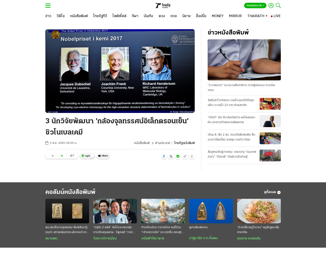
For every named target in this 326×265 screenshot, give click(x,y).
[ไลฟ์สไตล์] (119, 16)
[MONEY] (218, 16)
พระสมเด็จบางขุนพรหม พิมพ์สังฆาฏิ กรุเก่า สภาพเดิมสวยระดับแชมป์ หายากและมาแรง (66, 230)
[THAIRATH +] (257, 16)
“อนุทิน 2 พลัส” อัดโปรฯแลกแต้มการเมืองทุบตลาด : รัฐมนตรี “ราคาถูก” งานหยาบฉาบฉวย (113, 230)
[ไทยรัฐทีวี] (100, 16)
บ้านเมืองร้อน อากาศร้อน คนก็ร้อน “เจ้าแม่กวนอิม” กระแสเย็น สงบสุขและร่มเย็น (161, 230)
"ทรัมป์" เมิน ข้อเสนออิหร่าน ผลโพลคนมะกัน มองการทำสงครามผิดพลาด (231, 120)
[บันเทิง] (148, 16)
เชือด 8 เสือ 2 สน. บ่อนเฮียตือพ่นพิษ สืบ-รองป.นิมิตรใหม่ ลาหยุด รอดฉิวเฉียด (232, 137)
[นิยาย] (186, 16)
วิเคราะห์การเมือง (105, 238)
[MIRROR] (235, 16)
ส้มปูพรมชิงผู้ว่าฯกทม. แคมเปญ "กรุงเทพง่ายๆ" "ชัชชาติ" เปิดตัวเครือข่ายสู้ (232, 154)
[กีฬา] (135, 16)
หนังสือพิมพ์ (142, 143)
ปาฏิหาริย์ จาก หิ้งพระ (203, 238)
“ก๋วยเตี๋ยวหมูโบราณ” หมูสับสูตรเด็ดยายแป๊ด (258, 230)
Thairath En (255, 5)
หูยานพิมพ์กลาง (198, 227)
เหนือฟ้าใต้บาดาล (152, 238)
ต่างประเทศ (162, 143)
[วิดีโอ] (61, 16)
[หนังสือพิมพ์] (79, 16)
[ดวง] (162, 16)
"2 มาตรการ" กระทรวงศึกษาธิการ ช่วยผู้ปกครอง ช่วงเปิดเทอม (241, 88)
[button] (164, 156)
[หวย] (174, 16)
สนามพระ (51, 238)
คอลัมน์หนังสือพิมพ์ (70, 192)
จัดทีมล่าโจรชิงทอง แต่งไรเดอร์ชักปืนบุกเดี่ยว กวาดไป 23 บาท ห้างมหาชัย (231, 103)
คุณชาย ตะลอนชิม (249, 238)
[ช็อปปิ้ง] (201, 16)
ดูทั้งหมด (272, 192)
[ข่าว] (48, 16)
